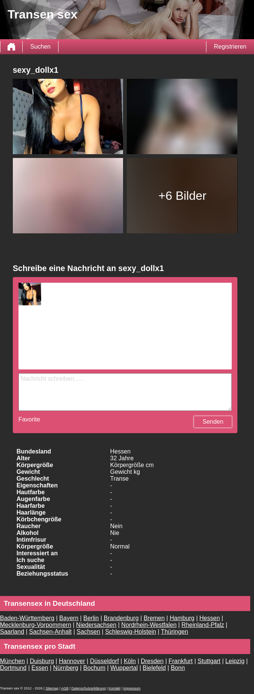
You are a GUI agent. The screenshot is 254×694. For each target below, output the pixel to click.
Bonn (178, 668)
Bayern (69, 618)
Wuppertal (124, 668)
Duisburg (42, 661)
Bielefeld (154, 668)
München (12, 661)
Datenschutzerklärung (88, 688)
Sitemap (51, 688)
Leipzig (235, 661)
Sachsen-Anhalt (50, 631)
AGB (65, 688)
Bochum (94, 668)
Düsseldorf (104, 661)
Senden (213, 421)
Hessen (209, 618)
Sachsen (88, 631)
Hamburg (181, 618)
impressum (132, 688)
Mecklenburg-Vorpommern (35, 625)
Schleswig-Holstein (130, 631)
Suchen (40, 46)
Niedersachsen (96, 625)
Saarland (12, 631)
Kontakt (114, 688)
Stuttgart (209, 661)
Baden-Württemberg (27, 618)
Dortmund (13, 668)
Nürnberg (66, 668)
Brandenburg (121, 618)
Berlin (91, 618)
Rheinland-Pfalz (203, 625)
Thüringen (174, 631)
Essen (39, 668)
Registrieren (230, 46)
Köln (130, 661)
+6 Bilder (182, 195)
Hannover (72, 661)
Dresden (152, 661)
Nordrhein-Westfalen (148, 625)
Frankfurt (181, 661)
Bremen (154, 618)
